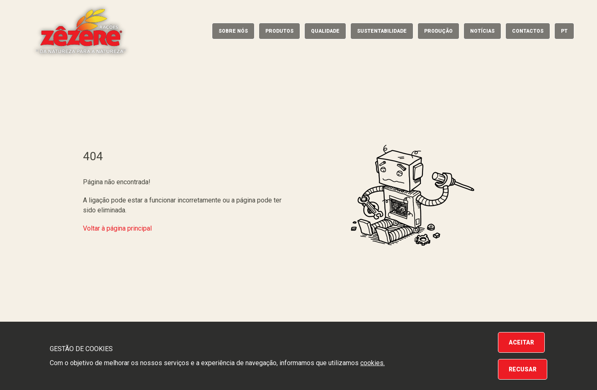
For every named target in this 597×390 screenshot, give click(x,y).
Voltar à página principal (117, 228)
